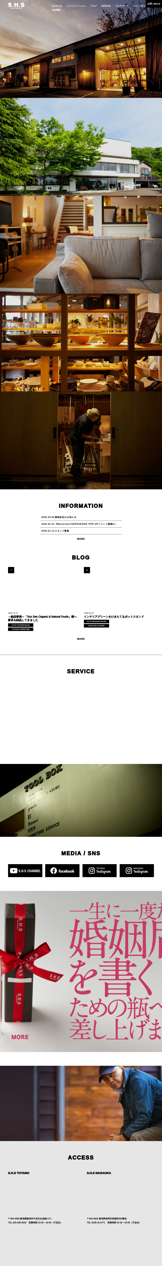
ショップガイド (140, 6)
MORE (81, 538)
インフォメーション (76, 6)
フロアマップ (121, 6)
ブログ (93, 6)
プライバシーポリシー (79, 1255)
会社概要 (56, 10)
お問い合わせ (153, 4)
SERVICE (106, 6)
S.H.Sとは (57, 6)
